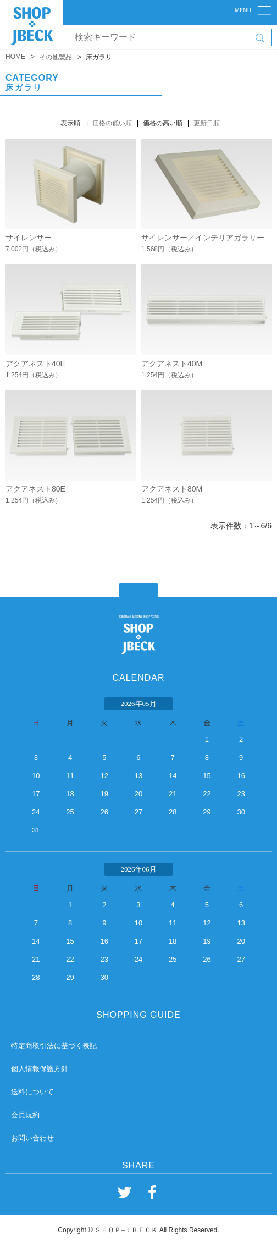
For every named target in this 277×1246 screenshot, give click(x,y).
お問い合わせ (32, 1138)
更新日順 (206, 123)
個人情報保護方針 (39, 1069)
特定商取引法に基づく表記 (54, 1045)
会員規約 (25, 1115)
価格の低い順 (112, 123)
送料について (32, 1092)
